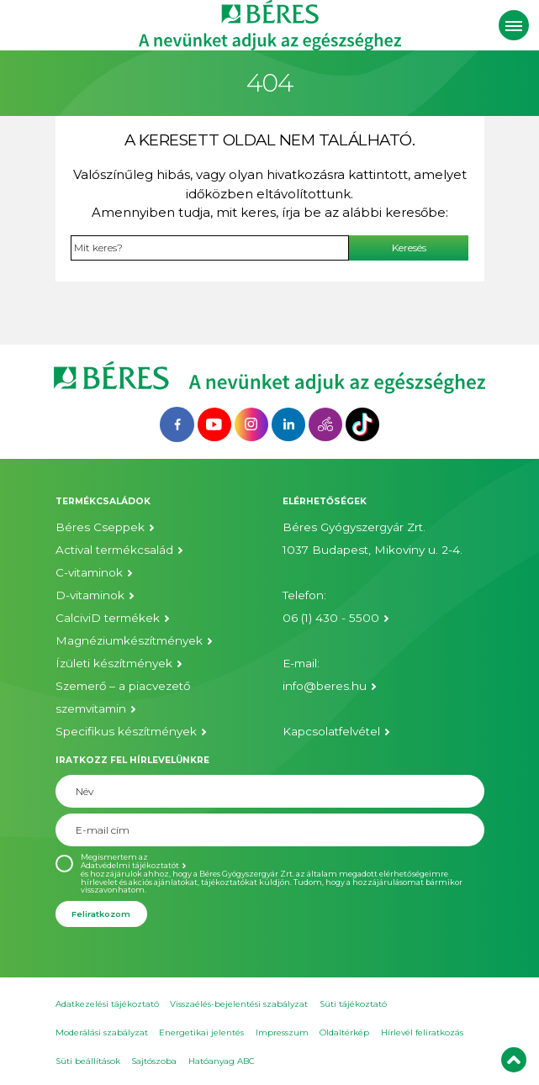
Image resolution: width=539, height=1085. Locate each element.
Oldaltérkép (344, 1032)
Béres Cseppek (100, 527)
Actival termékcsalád (114, 549)
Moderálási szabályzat (101, 1032)
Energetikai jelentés (201, 1032)
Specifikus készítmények (126, 731)
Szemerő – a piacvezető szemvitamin (122, 697)
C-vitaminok (89, 572)
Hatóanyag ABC (221, 1061)
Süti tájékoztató (353, 1003)
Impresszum (282, 1032)
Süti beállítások (87, 1061)
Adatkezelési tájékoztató (107, 1003)
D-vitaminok (89, 595)
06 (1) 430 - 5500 (331, 617)
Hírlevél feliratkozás (422, 1032)
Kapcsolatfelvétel (331, 731)
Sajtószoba (154, 1061)
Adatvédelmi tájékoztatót (130, 865)
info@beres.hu (325, 686)
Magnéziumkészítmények (129, 640)
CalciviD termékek (107, 617)
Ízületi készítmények (113, 663)
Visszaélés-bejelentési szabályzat (239, 1003)
